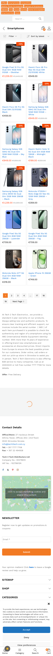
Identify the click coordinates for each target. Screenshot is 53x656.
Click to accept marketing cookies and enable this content (26, 493)
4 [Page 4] (24, 295)
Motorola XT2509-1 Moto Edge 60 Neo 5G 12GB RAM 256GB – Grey (38, 195)
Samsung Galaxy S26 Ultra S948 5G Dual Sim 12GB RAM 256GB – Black (12, 195)
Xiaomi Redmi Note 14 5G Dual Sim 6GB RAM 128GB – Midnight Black (39, 153)
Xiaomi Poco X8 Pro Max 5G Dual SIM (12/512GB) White (37, 69)
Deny (26, 637)
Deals (17, 13)
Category (20, 651)
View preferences (26, 645)
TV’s (10, 10)
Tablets (5, 10)
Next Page (18, 301)
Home (5, 651)
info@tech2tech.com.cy (13, 444)
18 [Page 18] (44, 295)
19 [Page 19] (6, 301)
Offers (4, 3)
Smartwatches (8, 13)
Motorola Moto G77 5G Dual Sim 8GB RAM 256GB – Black (13, 275)
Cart (49, 651)
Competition (26, 3)
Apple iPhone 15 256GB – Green (39, 274)
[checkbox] (7, 649)
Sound (16, 10)
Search (35, 651)
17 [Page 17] (37, 295)
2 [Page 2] (11, 295)
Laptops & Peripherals (33, 6)
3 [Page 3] (17, 295)
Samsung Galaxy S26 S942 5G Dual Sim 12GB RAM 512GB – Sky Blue (13, 153)
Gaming (24, 10)
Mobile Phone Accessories (12, 6)
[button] (48, 603)
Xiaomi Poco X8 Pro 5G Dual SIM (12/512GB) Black (13, 109)
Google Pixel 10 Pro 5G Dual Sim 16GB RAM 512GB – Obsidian (13, 69)
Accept (26, 629)
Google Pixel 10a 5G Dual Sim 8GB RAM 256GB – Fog (37, 236)
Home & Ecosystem (36, 10)
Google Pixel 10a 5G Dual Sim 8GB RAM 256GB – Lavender (11, 236)
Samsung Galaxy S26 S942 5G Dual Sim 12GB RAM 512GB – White (38, 111)
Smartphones (13, 3)
